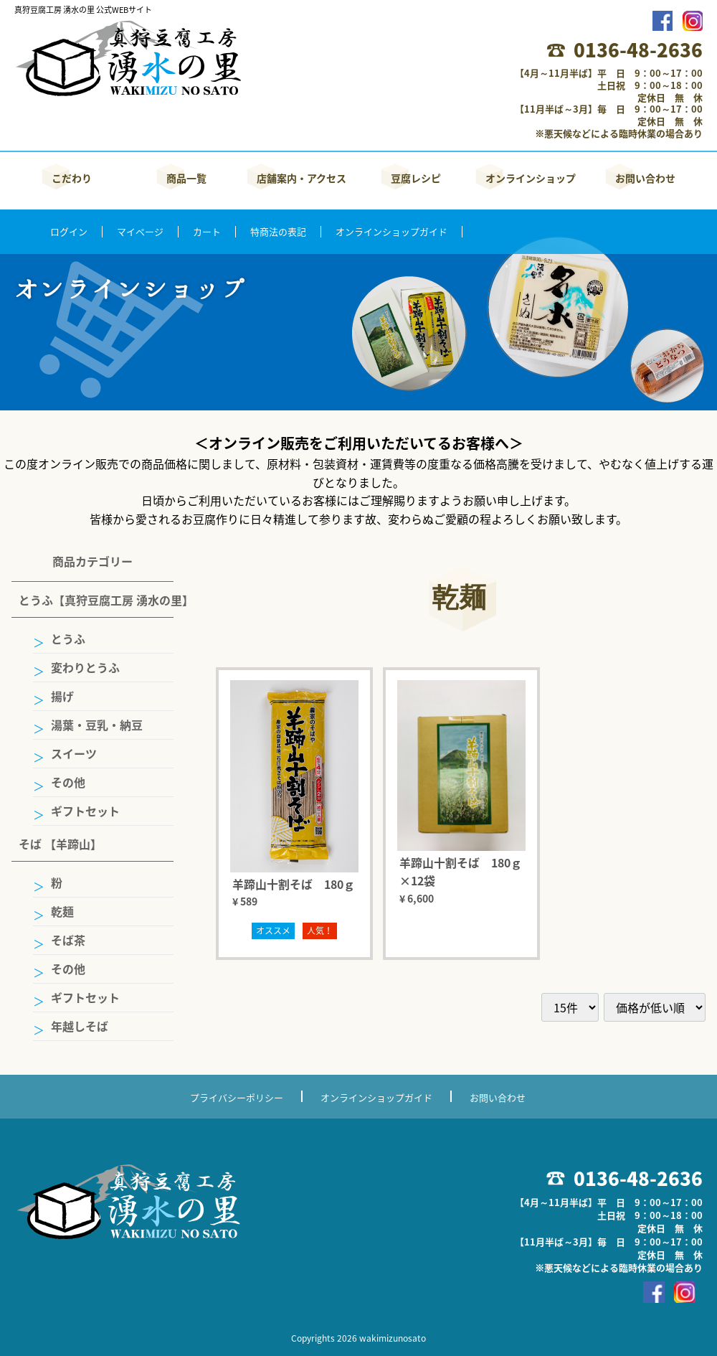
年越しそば (79, 1026)
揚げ (62, 696)
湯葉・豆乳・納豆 (97, 724)
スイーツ (74, 753)
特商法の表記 (278, 231)
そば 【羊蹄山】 (60, 843)
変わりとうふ (85, 667)
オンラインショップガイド (391, 231)
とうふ (68, 638)
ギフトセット (85, 810)
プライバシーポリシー (236, 1097)
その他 (68, 782)
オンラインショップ (530, 178)
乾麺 (62, 911)
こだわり (72, 178)
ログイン (68, 231)
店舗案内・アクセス (301, 178)
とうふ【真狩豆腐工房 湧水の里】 (96, 599)
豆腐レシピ (416, 178)
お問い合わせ (645, 178)
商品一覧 (186, 178)
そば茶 (68, 939)
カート (207, 231)
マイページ (140, 231)
